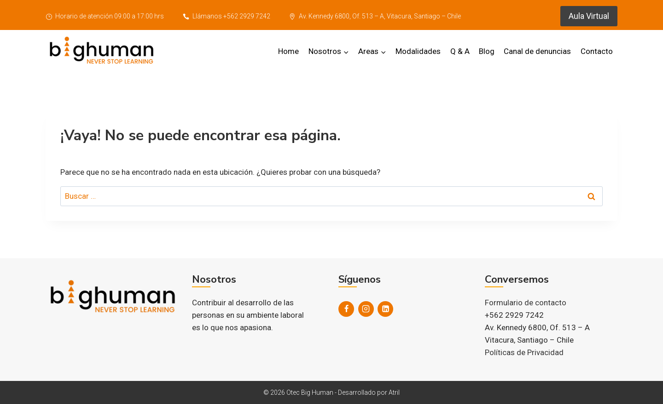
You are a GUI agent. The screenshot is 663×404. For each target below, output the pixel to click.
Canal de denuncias (537, 51)
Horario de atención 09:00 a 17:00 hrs (105, 16)
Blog (486, 51)
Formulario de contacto (525, 302)
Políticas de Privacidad (524, 352)
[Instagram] (366, 309)
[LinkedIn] (385, 309)
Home (288, 51)
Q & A (460, 51)
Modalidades (418, 51)
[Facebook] (346, 309)
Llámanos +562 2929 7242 (226, 16)
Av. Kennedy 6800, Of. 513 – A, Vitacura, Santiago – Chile (375, 16)
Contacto (597, 51)
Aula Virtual (589, 16)
